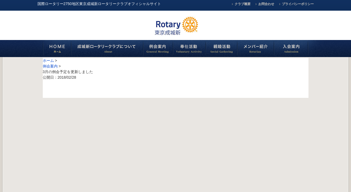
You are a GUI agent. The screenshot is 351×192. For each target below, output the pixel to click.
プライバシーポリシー (298, 4)
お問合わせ (266, 4)
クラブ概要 (243, 4)
